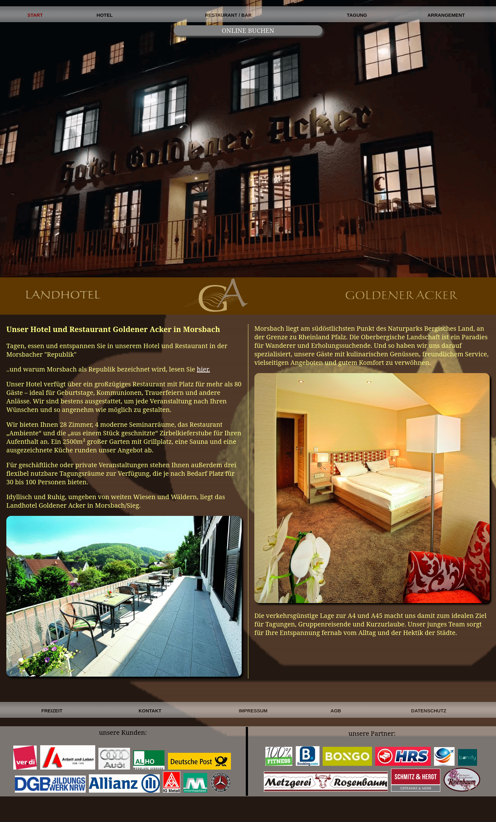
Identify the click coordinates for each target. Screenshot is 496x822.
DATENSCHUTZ (428, 710)
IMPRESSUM (253, 710)
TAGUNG (357, 15)
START (35, 15)
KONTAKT (150, 710)
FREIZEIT (52, 710)
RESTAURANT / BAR (228, 15)
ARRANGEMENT (446, 15)
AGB (336, 710)
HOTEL (104, 15)
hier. (203, 369)
